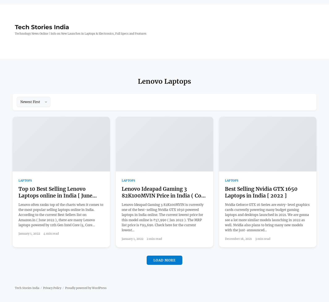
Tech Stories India (42, 27)
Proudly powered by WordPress (86, 288)
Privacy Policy (52, 288)
